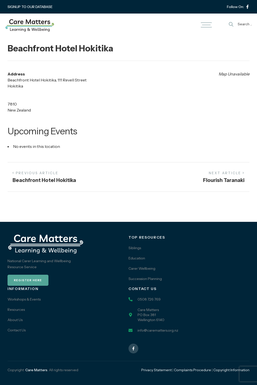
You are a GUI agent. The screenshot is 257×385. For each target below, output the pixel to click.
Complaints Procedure (192, 370)
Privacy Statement (156, 370)
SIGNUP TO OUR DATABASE (30, 7)
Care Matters (36, 370)
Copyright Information (231, 370)
